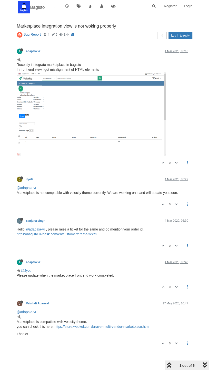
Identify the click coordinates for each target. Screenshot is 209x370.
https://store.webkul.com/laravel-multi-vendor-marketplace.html (101, 327)
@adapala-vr (26, 188)
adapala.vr (33, 51)
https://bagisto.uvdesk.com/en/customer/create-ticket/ (57, 234)
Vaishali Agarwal (37, 303)
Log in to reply (180, 35)
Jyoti (29, 179)
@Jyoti (26, 270)
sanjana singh (35, 220)
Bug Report (32, 34)
